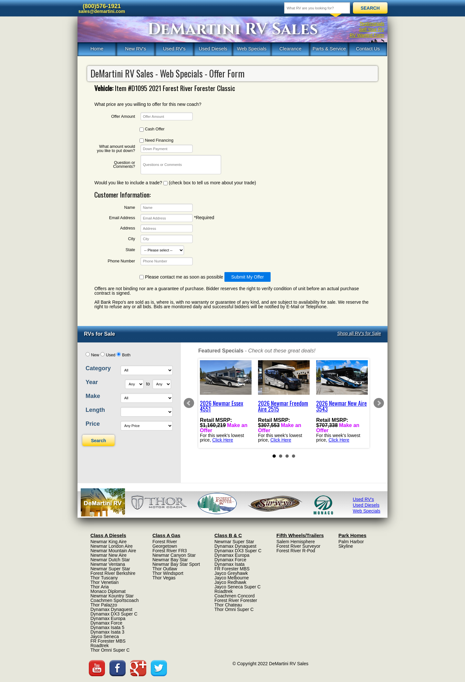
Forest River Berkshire (112, 573)
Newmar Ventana (107, 564)
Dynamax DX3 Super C (114, 613)
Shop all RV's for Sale (359, 333)
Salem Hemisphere (295, 541)
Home (96, 48)
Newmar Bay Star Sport (176, 564)
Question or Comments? (124, 165)
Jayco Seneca (104, 636)
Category (98, 368)
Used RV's (174, 48)
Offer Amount (123, 117)
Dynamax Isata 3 (107, 632)
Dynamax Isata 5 (107, 627)
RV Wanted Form (367, 35)
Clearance (290, 48)
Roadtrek (99, 645)
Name (129, 208)
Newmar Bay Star (170, 559)
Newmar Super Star (110, 568)
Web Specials (251, 48)
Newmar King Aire (108, 541)
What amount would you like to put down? (116, 149)
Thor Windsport (167, 573)
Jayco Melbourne (231, 577)
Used (110, 355)
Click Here (222, 439)
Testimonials (371, 23)
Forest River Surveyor (298, 546)
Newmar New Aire (108, 555)
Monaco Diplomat (108, 591)
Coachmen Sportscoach (114, 600)
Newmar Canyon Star (174, 555)
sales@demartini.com (101, 11)
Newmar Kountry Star (112, 595)
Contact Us (368, 48)
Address (127, 228)
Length (95, 410)
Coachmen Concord (234, 595)
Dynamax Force (106, 623)
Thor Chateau (228, 604)
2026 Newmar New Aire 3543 (341, 406)
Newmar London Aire (111, 546)
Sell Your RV (371, 29)
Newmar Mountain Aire (113, 550)
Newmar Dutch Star (110, 559)
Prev (189, 403)
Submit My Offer (247, 277)
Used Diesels (213, 48)
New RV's (135, 48)
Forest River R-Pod (295, 550)
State (130, 250)
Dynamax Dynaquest (111, 609)
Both (126, 355)
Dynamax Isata (229, 564)
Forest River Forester (235, 600)
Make (93, 396)
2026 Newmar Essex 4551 (221, 406)
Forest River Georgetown (164, 544)
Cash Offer (152, 129)
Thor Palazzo (103, 604)
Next (379, 403)
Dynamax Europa (107, 618)
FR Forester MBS (108, 641)
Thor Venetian (104, 582)
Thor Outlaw (164, 568)
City (131, 239)
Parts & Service (329, 48)
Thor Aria (99, 586)
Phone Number (121, 261)
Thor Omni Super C (109, 650)
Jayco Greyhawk (231, 573)
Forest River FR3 (169, 550)
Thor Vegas (164, 577)
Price (93, 424)
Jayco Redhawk (230, 582)
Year (92, 382)
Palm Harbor (351, 541)
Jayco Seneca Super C (237, 586)
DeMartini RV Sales (233, 29)
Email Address (122, 218)
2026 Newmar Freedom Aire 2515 (283, 406)
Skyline (345, 546)
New (95, 355)
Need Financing (156, 140)
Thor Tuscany (104, 577)
